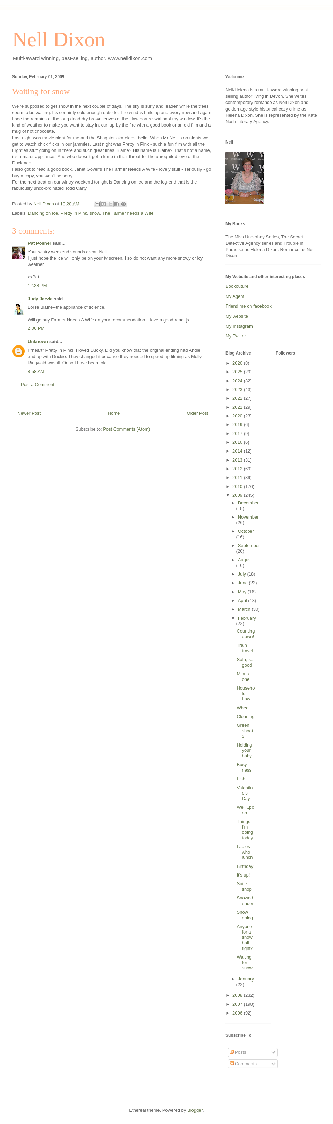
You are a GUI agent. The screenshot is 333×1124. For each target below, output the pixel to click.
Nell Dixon (58, 39)
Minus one (243, 676)
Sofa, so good (245, 662)
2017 (238, 433)
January (246, 979)
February (247, 618)
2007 (238, 1004)
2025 (238, 371)
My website (236, 316)
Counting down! (246, 633)
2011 (238, 477)
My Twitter (235, 336)
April (243, 600)
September (249, 545)
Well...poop (245, 810)
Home (114, 413)
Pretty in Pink (74, 213)
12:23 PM (37, 285)
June (243, 582)
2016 (238, 442)
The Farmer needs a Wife (127, 213)
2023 (238, 389)
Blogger (195, 1110)
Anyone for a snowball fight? (245, 937)
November (248, 517)
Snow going (245, 915)
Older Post (197, 413)
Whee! (243, 707)
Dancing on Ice (43, 213)
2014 (238, 451)
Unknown (38, 341)
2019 (238, 424)
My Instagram (239, 326)
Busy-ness (244, 767)
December (248, 502)
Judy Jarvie (40, 298)
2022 (238, 398)
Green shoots (245, 731)
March (245, 609)
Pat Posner (39, 243)
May (243, 591)
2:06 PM (36, 328)
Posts (238, 1052)
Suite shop (244, 886)
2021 (238, 407)
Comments (243, 1063)
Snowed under (245, 900)
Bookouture (237, 286)
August (245, 559)
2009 (238, 495)
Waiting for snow (244, 962)
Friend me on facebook (248, 306)
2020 (238, 415)
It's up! (243, 875)
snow (94, 213)
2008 (238, 995)
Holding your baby (244, 750)
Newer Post (29, 413)
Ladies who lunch (245, 852)
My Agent (234, 296)
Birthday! (245, 866)
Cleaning (245, 716)
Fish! (241, 778)
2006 (238, 1013)
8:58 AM (36, 371)
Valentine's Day (245, 793)
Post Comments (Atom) (126, 429)
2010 (238, 486)
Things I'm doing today (245, 829)
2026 (238, 363)
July (242, 574)
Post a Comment (37, 384)
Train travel (245, 648)
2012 (238, 468)
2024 (238, 380)
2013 (238, 460)
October (246, 531)
